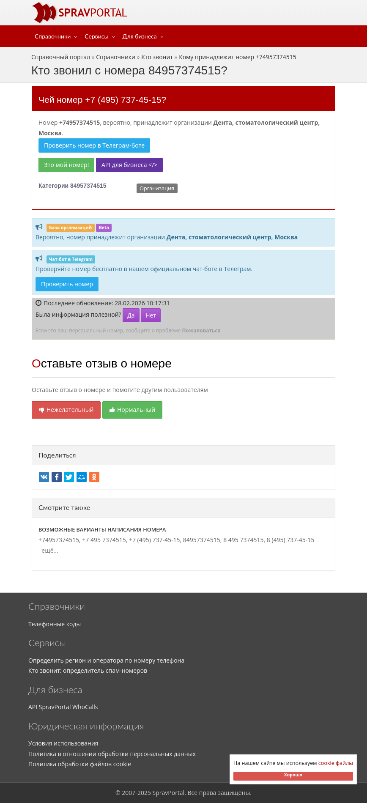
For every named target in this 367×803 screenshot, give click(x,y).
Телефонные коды (54, 624)
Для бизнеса (140, 36)
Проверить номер (67, 284)
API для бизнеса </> (129, 165)
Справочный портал (60, 57)
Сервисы (96, 36)
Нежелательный (66, 410)
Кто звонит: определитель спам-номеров (87, 670)
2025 (144, 793)
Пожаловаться (201, 330)
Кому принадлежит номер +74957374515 (237, 57)
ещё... (48, 550)
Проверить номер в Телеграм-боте (94, 145)
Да (130, 315)
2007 (128, 793)
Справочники (53, 36)
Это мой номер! (66, 165)
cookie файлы (335, 763)
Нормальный (132, 410)
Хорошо (293, 775)
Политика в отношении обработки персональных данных (112, 754)
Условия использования (63, 743)
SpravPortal (169, 793)
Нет (150, 315)
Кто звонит (157, 57)
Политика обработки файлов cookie (79, 764)
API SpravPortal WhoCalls (63, 707)
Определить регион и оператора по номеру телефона (106, 660)
